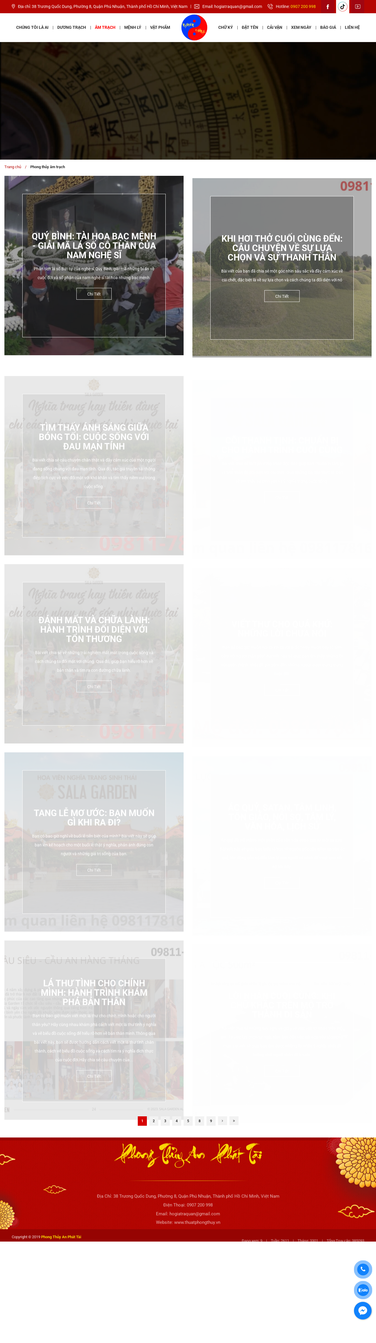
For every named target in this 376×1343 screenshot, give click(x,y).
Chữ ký (225, 27)
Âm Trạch (105, 27)
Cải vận (274, 27)
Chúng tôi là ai (32, 27)
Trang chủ (12, 167)
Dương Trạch (71, 27)
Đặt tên (250, 27)
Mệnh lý (132, 27)
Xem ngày (301, 27)
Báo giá (328, 27)
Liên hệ (352, 27)
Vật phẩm (160, 27)
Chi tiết (94, 300)
